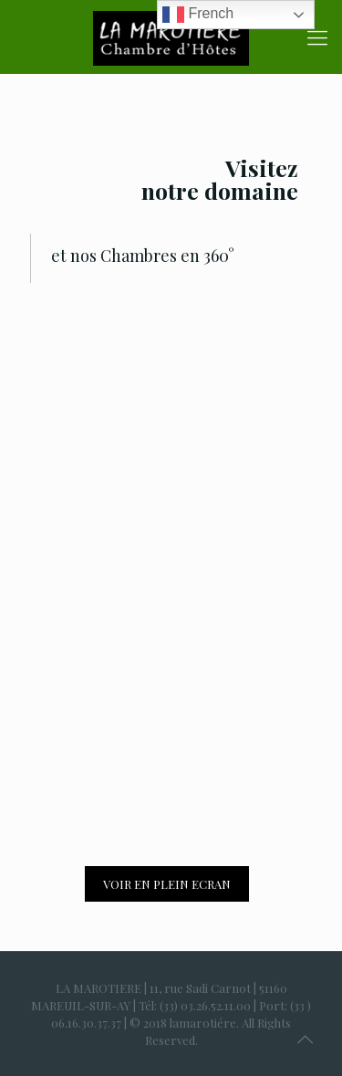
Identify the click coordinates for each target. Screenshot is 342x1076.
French (197, 15)
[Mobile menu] (317, 36)
